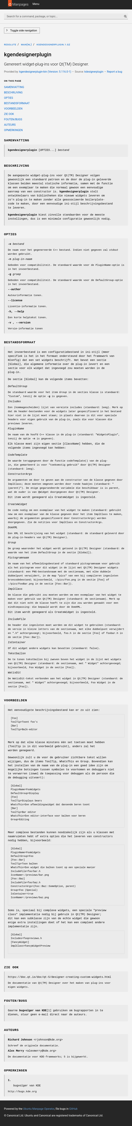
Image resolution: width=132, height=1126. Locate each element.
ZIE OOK (9, 114)
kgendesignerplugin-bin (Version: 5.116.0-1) (45, 71)
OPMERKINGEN (13, 130)
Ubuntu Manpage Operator (38, 1108)
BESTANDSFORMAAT (17, 103)
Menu (36, 4)
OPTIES (8, 97)
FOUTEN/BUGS (13, 119)
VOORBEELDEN (13, 108)
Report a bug (114, 71)
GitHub (73, 1108)
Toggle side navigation (23, 30)
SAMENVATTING (14, 87)
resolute (10, 44)
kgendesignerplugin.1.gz (53, 44)
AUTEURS (10, 124)
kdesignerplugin (93, 71)
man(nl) (26, 44)
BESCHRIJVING (13, 92)
